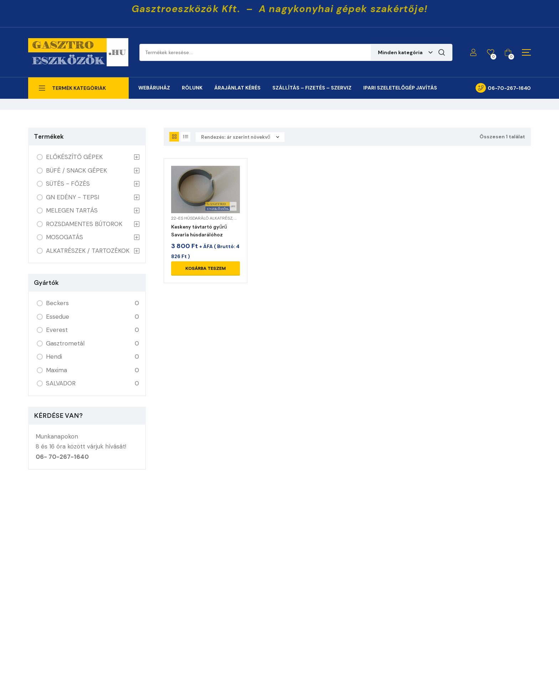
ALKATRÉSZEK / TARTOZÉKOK (87, 251)
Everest (57, 330)
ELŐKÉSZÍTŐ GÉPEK (74, 157)
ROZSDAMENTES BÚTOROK (84, 224)
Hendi (54, 356)
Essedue (57, 317)
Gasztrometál (65, 343)
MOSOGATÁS (64, 237)
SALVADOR (61, 383)
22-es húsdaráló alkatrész (201, 218)
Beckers (57, 303)
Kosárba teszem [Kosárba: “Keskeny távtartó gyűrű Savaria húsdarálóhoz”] (205, 268)
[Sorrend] (240, 137)
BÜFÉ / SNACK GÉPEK (76, 170)
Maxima (56, 370)
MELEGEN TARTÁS (72, 210)
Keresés (441, 52)
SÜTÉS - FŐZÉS (68, 184)
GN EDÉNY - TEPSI (72, 197)
